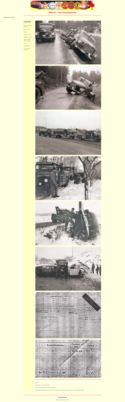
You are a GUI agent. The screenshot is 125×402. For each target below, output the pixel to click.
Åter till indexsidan (62, 397)
